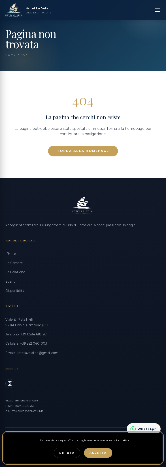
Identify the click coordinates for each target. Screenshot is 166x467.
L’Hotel (11, 254)
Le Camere (14, 263)
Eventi (10, 281)
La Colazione (15, 272)
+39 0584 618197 (33, 334)
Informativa (121, 440)
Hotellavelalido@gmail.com (37, 353)
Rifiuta (66, 452)
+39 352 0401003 (33, 343)
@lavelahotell (29, 400)
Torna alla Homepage (83, 151)
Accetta (98, 452)
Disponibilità (14, 291)
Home (10, 54)
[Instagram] (9, 383)
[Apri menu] (157, 10)
